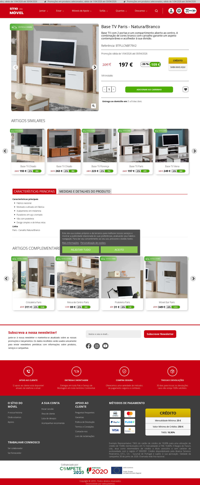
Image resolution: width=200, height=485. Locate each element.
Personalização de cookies (93, 242)
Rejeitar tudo (81, 249)
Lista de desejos (49, 418)
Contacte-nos (81, 431)
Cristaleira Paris (33, 302)
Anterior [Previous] (15, 67)
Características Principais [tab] (34, 191)
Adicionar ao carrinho (149, 89)
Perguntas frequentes (84, 412)
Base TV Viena (172, 166)
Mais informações (70, 242)
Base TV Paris (136, 166)
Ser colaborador (15, 448)
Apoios (11, 422)
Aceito (119, 249)
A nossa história (15, 412)
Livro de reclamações (84, 436)
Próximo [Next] (94, 67)
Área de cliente (48, 413)
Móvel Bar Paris (166, 302)
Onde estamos (14, 417)
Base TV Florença (100, 166)
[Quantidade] (109, 89)
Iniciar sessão (48, 409)
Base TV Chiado (28, 166)
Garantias (79, 417)
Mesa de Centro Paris (78, 302)
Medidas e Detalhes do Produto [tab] (84, 191)
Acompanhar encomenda (53, 423)
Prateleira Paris (122, 302)
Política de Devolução (85, 422)
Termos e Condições (84, 426)
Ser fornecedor (14, 453)
